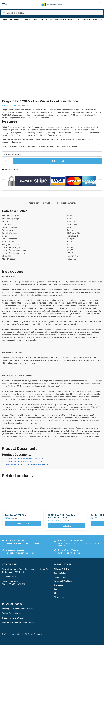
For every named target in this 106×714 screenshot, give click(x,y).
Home (4, 19)
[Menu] (6, 4)
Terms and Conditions (63, 581)
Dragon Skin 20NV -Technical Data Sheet (24, 458)
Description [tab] (33, 203)
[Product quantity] (5, 161)
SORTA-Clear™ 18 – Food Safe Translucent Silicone (61, 516)
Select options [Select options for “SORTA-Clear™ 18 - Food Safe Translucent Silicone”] (66, 526)
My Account (59, 597)
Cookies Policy (60, 573)
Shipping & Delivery (62, 569)
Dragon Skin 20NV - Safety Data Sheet (23, 461)
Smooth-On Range (30, 19)
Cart (56, 589)
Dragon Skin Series (89, 19)
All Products (15, 19)
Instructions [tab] (48, 203)
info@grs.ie (13, 581)
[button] (100, 4)
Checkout (58, 593)
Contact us (58, 585)
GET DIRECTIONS (9, 576)
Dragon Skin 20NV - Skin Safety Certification (26, 464)
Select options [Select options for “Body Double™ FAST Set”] (23, 523)
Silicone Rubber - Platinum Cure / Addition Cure (60, 19)
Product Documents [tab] (66, 203)
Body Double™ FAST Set (15, 515)
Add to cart (58, 161)
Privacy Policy (60, 577)
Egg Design (19, 634)
